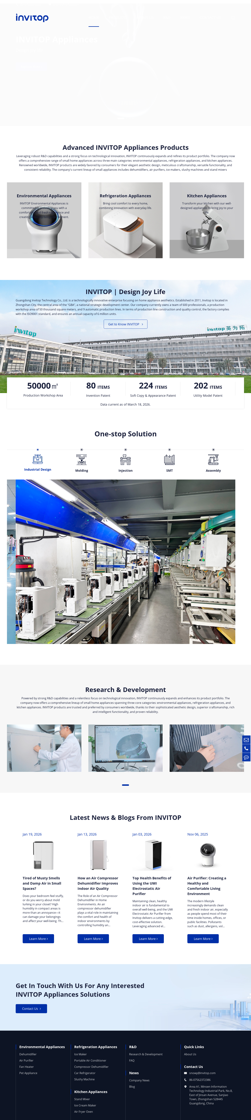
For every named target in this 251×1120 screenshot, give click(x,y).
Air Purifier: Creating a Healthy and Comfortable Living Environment (206, 888)
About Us (145, 17)
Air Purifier (26, 1066)
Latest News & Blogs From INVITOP (125, 819)
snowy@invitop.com (63, 4)
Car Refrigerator (85, 1078)
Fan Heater (26, 1072)
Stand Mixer (82, 1104)
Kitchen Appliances (207, 196)
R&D (167, 17)
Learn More (38, 942)
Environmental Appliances (44, 196)
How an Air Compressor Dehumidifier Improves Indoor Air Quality (98, 885)
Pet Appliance (28, 1078)
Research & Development (125, 691)
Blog (132, 1092)
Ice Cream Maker (85, 1111)
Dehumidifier (28, 1059)
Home (94, 17)
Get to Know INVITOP (125, 326)
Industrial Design (37, 615)
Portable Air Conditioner (90, 1066)
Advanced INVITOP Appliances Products (125, 148)
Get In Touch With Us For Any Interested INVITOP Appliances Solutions (85, 994)
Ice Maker (80, 1059)
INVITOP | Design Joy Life (125, 293)
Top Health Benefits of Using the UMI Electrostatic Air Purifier (151, 888)
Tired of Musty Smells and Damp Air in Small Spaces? (42, 885)
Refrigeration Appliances (125, 196)
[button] (120, 115)
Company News (139, 1085)
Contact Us (210, 17)
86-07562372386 (28, 4)
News (185, 17)
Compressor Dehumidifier (91, 1072)
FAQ (131, 1066)
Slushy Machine (84, 1084)
